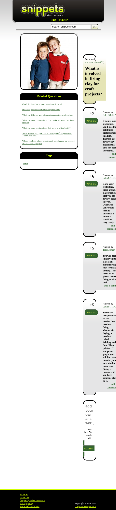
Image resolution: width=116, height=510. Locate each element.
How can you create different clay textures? (41, 109)
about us (24, 494)
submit (88, 448)
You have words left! (88, 434)
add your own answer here (89, 414)
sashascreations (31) (94, 62)
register (63, 19)
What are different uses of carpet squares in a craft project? (47, 115)
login (53, 19)
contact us (24, 497)
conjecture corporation (85, 506)
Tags (49, 155)
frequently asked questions (32, 500)
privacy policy (26, 503)
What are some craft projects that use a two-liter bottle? (46, 128)
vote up (91, 120)
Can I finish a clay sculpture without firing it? (42, 104)
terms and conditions (29, 506)
